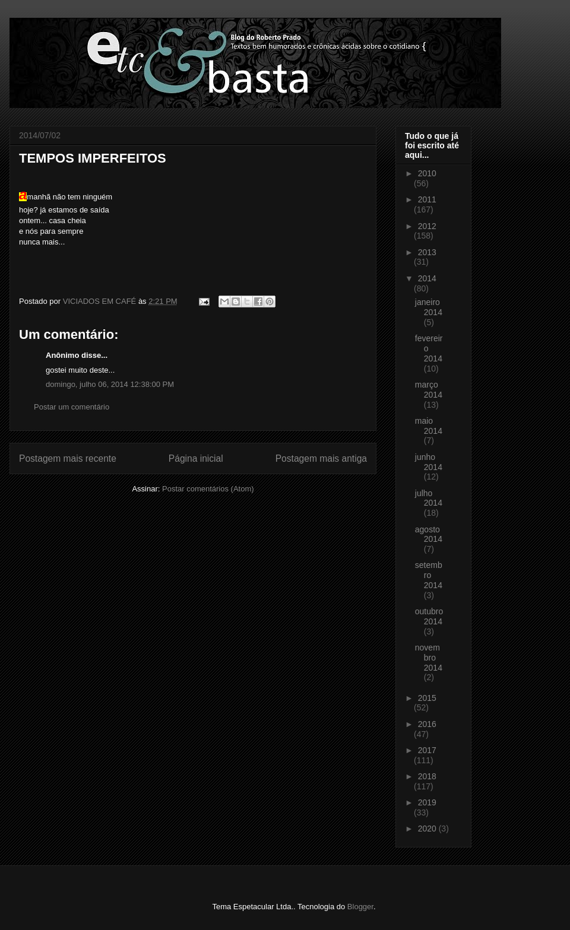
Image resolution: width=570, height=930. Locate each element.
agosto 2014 (428, 534)
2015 (427, 698)
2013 (427, 252)
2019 (427, 802)
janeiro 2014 (428, 307)
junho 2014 (428, 462)
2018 (427, 776)
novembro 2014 (428, 657)
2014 (427, 278)
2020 (428, 828)
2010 (427, 173)
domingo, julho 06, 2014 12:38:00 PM (110, 384)
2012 (427, 226)
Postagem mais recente (67, 458)
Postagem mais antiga (321, 458)
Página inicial (196, 458)
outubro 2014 (429, 616)
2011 (427, 199)
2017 (427, 750)
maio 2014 (428, 426)
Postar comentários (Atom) (208, 488)
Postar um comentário (71, 406)
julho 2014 (428, 498)
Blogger (360, 906)
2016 (427, 724)
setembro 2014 (428, 575)
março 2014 (428, 389)
